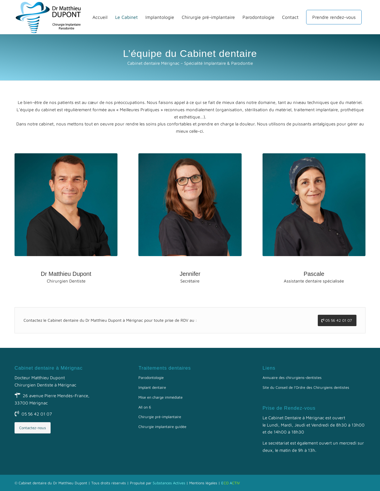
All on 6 (144, 407)
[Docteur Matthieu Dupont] (51, 17)
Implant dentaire (152, 387)
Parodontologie (151, 377)
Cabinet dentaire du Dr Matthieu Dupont (53, 483)
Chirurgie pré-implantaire (159, 416)
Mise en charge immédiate (160, 397)
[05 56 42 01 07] (337, 320)
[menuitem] (100, 17)
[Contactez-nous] (33, 428)
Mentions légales (203, 483)
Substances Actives (169, 483)
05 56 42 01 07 (37, 413)
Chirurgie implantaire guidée (162, 426)
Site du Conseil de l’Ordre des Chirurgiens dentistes (306, 387)
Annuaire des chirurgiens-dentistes (292, 377)
